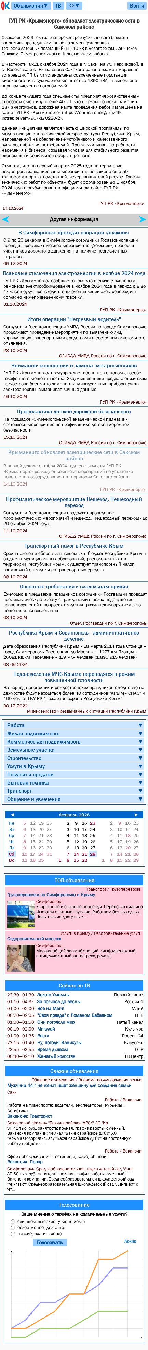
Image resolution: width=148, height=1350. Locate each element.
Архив (130, 1241)
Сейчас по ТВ (74, 985)
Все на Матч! (35, 1008)
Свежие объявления (74, 1071)
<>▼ (74, 5)
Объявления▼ (31, 5)
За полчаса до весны (44, 1001)
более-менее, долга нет (41, 1227)
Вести (28, 1035)
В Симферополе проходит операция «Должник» (74, 232)
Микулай (31, 1029)
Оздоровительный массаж (34, 938)
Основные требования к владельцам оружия (74, 586)
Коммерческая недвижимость (43, 741)
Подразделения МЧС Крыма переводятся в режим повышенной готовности (74, 677)
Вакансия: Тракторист (29, 1116)
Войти (137, 5)
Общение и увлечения (33, 799)
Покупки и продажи (30, 774)
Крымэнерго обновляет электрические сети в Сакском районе (74, 455)
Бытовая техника (28, 782)
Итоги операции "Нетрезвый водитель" (74, 319)
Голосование (74, 1205)
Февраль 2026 (74, 814)
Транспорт (19, 791)
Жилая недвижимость (33, 733)
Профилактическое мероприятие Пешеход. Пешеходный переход (74, 502)
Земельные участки (31, 750)
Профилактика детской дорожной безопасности (74, 411)
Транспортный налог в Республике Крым (74, 546)
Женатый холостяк (41, 1056)
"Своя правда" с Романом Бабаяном (59, 1015)
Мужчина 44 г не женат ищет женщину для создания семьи (69, 1085)
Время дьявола (37, 1049)
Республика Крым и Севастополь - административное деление (74, 635)
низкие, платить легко (39, 1233)
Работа (16, 725)
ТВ (58, 5)
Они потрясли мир (41, 1022)
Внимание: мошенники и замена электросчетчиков (74, 365)
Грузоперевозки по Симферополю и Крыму (51, 894)
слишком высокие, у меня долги (51, 1221)
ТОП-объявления (74, 880)
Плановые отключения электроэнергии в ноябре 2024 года (74, 273)
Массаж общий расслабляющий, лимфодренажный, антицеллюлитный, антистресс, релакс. (75, 957)
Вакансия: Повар (24, 1161)
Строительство (24, 758)
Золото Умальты (38, 994)
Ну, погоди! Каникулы (44, 1042)
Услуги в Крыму (26, 766)
